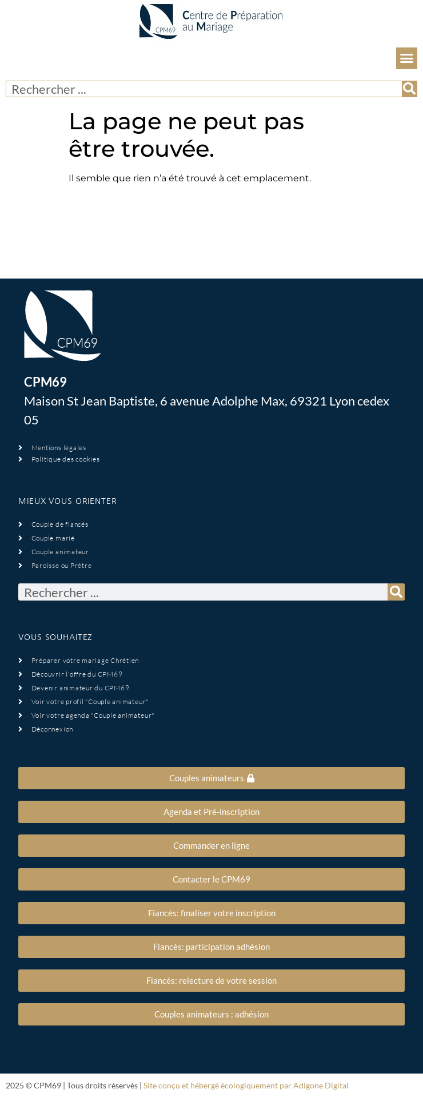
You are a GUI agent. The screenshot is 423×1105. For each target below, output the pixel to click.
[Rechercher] (409, 89)
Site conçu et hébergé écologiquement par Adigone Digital (246, 1085)
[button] (407, 58)
